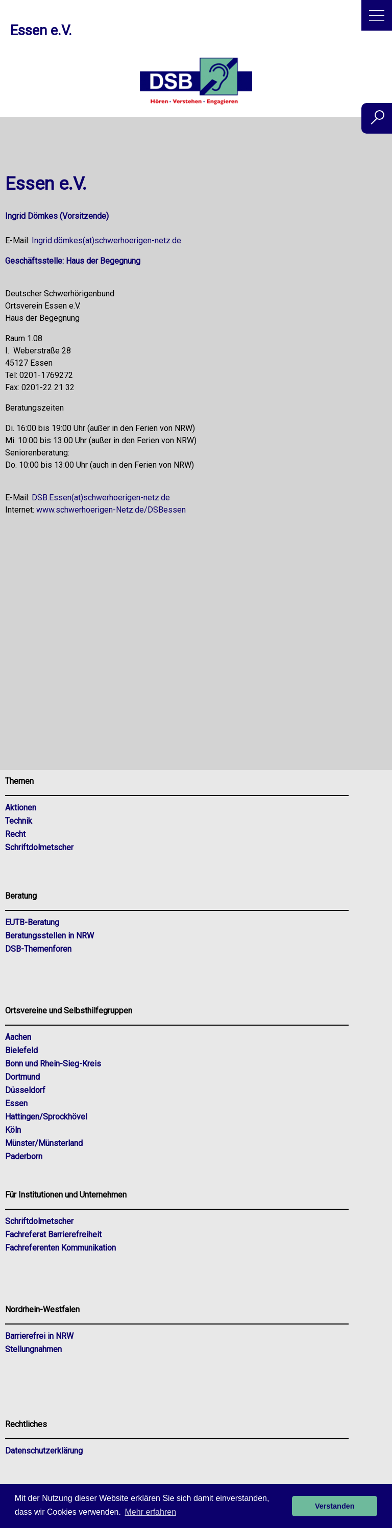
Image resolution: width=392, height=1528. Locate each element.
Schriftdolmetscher (39, 847)
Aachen (18, 1037)
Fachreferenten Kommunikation (60, 1248)
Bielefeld (21, 1050)
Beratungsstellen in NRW (49, 935)
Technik (18, 821)
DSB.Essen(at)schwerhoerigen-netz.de (101, 497)
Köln (13, 1130)
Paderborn (23, 1156)
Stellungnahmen (33, 1349)
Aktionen (20, 807)
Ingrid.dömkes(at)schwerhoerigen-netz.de (106, 240)
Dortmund (22, 1077)
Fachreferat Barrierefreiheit (53, 1234)
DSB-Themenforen (38, 949)
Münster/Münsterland (44, 1143)
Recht (15, 834)
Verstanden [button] (335, 1506)
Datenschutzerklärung (44, 1451)
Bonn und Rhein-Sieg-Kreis (53, 1063)
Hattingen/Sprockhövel (46, 1117)
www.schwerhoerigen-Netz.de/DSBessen (111, 510)
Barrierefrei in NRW (39, 1336)
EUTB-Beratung (32, 922)
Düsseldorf (25, 1090)
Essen (16, 1103)
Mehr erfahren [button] (151, 1512)
